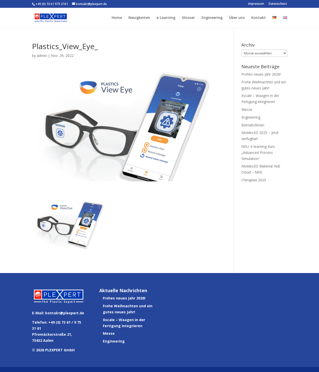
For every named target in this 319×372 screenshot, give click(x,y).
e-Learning (165, 18)
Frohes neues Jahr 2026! (261, 74)
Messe (246, 109)
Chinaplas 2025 (253, 180)
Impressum (256, 4)
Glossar (188, 18)
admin (42, 55)
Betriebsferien (252, 125)
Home (117, 18)
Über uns (237, 18)
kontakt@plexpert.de (64, 313)
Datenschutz (278, 4)
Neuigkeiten (139, 18)
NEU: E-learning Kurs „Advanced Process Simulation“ (258, 152)
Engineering (212, 18)
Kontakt (258, 18)
